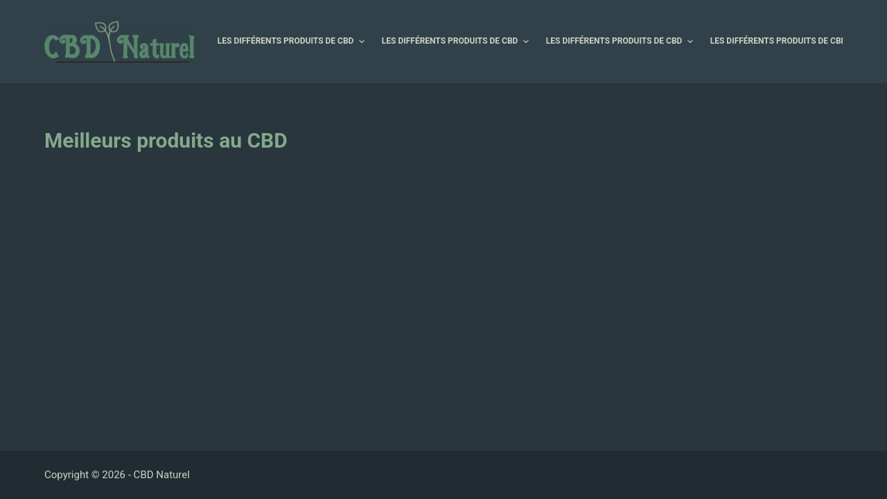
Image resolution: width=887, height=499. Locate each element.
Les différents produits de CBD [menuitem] (293, 41)
